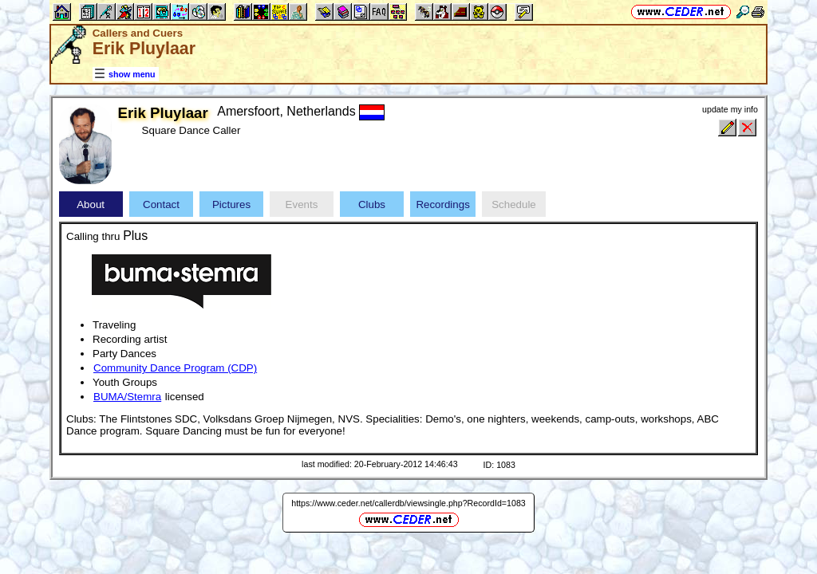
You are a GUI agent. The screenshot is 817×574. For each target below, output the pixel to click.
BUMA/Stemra (127, 397)
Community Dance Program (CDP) (175, 368)
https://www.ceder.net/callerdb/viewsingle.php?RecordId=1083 (408, 503)
